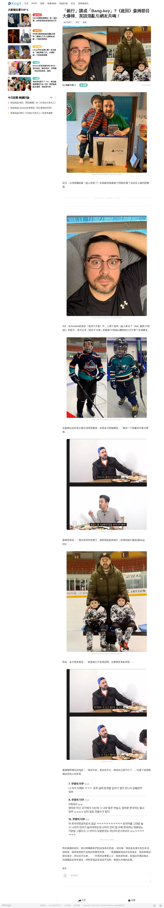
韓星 (42, 3)
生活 (73, 3)
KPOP (34, 3)
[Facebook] (154, 905)
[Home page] (14, 4)
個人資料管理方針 (55, 905)
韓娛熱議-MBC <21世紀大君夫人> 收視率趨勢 (31, 113)
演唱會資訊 (83, 3)
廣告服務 (77, 905)
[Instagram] (160, 905)
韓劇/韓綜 (51, 3)
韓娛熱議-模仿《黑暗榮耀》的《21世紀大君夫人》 (33, 103)
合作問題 (68, 905)
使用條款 (43, 905)
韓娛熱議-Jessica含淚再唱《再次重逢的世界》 (31, 108)
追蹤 (83, 85)
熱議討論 (63, 3)
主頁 (26, 3)
